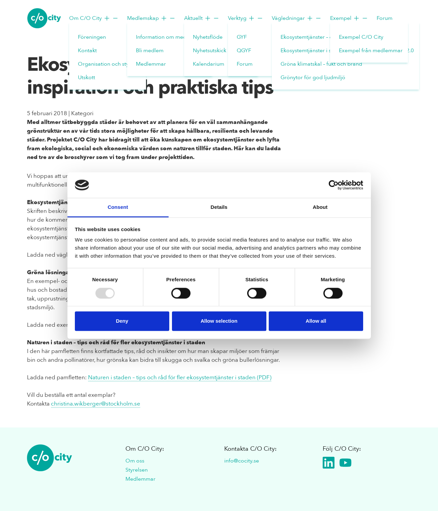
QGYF (244, 50)
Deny (122, 321)
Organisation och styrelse (109, 64)
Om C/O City (94, 18)
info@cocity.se (241, 461)
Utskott (86, 77)
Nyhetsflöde (208, 37)
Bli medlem (150, 50)
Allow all (316, 321)
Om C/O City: (144, 449)
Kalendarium (208, 64)
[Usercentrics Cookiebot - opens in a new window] (333, 185)
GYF (242, 37)
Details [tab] (219, 207)
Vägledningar (297, 18)
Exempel (349, 18)
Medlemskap (151, 18)
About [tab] (320, 207)
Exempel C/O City (361, 37)
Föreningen (92, 37)
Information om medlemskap (171, 37)
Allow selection (219, 321)
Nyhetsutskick (209, 50)
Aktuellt (202, 18)
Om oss (134, 461)
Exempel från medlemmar (371, 50)
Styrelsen (136, 470)
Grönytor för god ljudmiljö (313, 77)
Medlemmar (151, 64)
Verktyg (245, 18)
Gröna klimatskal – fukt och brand (321, 64)
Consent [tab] (118, 207)
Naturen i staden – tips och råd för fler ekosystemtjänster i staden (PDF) (179, 377)
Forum (245, 64)
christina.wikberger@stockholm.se (95, 404)
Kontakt (87, 50)
